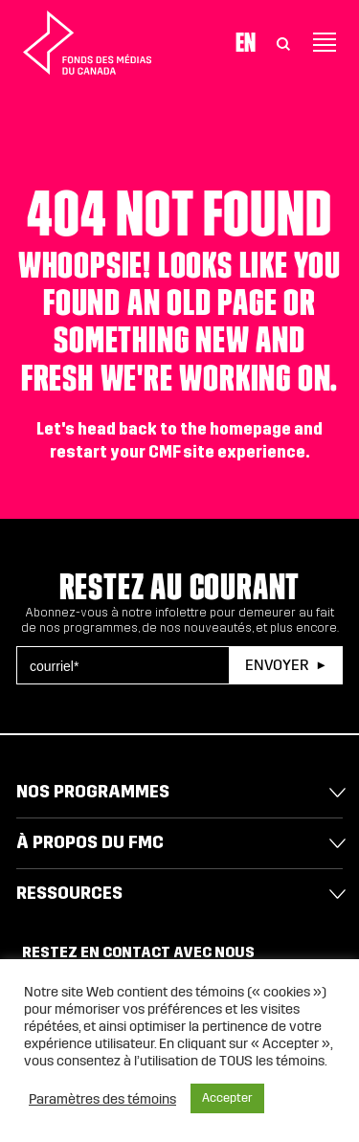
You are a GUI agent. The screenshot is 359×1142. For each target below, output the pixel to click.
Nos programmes (92, 791)
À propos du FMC (90, 842)
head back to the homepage (184, 429)
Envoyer (276, 665)
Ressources (69, 893)
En (246, 42)
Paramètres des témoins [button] (102, 1099)
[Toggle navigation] (324, 42)
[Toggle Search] (283, 42)
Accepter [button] (227, 1098)
